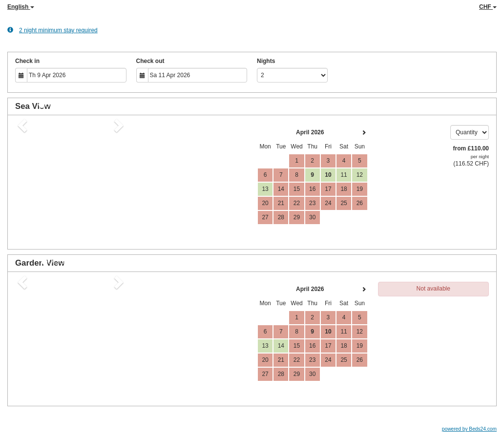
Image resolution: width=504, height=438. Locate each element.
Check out (150, 61)
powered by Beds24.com (469, 429)
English (20, 6)
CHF (488, 6)
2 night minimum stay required (52, 30)
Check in (27, 61)
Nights (266, 61)
